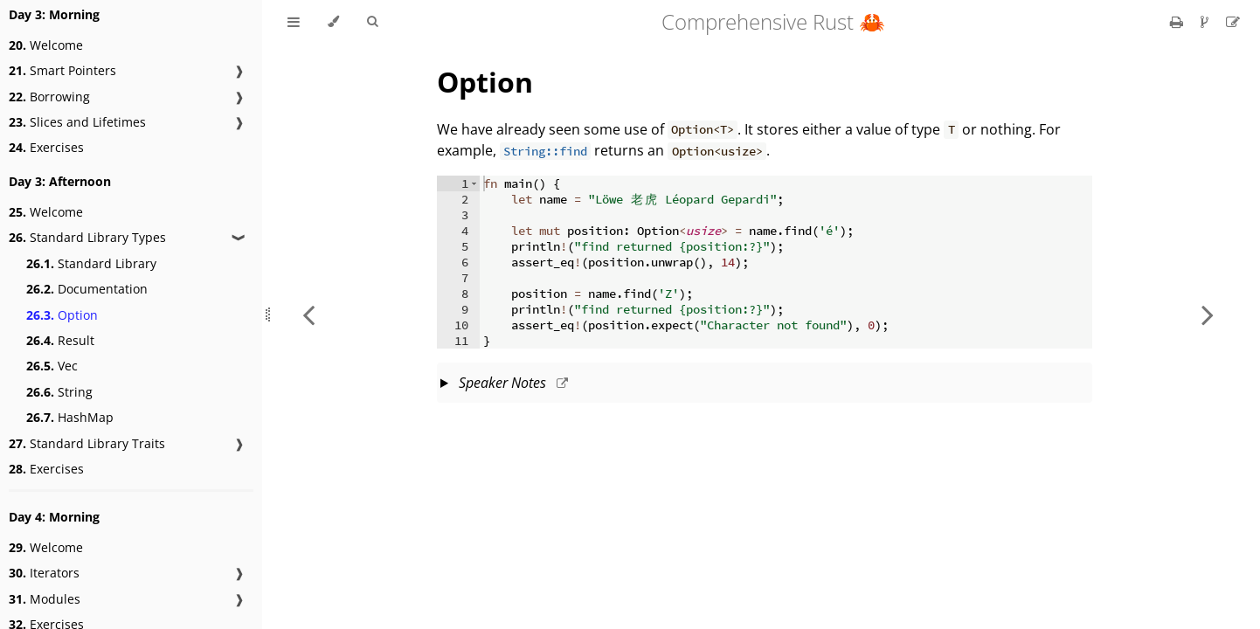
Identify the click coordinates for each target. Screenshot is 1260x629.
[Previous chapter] (308, 314)
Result (60, 340)
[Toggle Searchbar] (372, 22)
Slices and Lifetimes (77, 122)
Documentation (87, 288)
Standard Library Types (87, 237)
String (59, 392)
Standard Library (91, 263)
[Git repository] (1206, 21)
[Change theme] (333, 22)
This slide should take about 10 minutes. (764, 384)
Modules (44, 599)
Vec (52, 365)
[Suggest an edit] (1233, 21)
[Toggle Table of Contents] (293, 22)
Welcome (46, 45)
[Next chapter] (1207, 314)
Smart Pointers (62, 70)
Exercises (46, 147)
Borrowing (49, 96)
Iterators (44, 572)
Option (62, 315)
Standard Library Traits (87, 443)
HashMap (70, 417)
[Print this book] (1178, 21)
